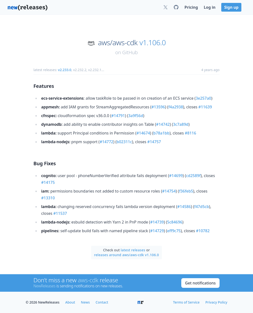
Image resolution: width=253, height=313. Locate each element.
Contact (102, 302)
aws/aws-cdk (117, 42)
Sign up (231, 7)
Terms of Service (186, 302)
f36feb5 (186, 191)
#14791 (118, 115)
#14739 (157, 222)
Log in (209, 7)
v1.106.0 (153, 42)
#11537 (60, 213)
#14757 (154, 141)
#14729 (157, 230)
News (85, 302)
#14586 (184, 206)
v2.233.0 (64, 69)
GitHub (130, 52)
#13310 (48, 198)
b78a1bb (161, 133)
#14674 (143, 133)
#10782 (203, 230)
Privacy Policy (216, 302)
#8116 (190, 133)
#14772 (106, 141)
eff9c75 (174, 230)
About (70, 302)
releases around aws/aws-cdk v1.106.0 (126, 255)
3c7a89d (181, 124)
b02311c (124, 141)
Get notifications (200, 283)
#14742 (163, 124)
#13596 (158, 107)
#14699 (176, 175)
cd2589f (193, 175)
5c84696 (174, 222)
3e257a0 (203, 98)
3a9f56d (135, 115)
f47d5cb (201, 206)
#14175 (48, 182)
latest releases (133, 250)
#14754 (169, 191)
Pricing (191, 7)
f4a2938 (175, 107)
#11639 (205, 107)
